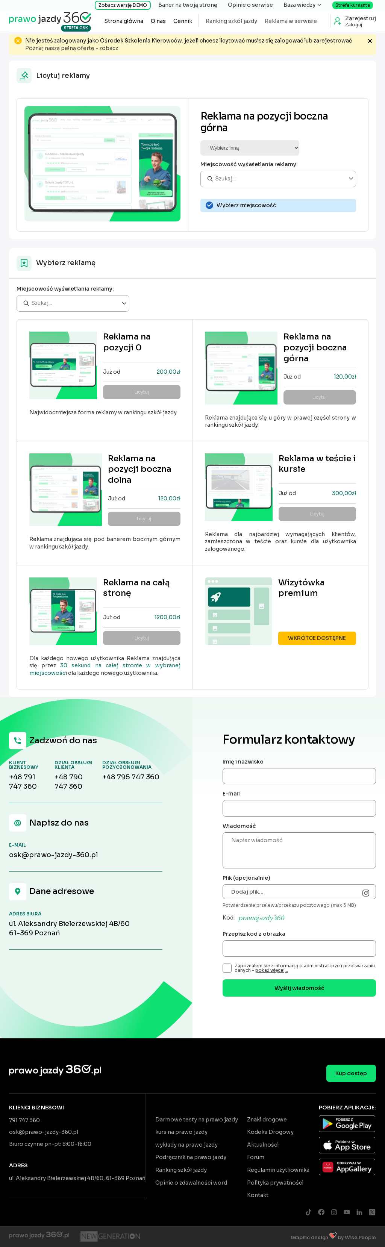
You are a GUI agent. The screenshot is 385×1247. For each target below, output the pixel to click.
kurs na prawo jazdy (181, 1132)
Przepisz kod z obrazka (254, 933)
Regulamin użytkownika (278, 1170)
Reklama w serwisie (291, 21)
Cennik (182, 21)
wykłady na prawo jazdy (186, 1144)
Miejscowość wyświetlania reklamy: (249, 164)
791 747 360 (24, 1120)
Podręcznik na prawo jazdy (190, 1157)
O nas (158, 21)
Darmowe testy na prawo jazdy (196, 1119)
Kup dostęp (351, 1073)
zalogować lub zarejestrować (313, 40)
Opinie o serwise (250, 5)
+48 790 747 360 (69, 782)
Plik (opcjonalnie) (246, 877)
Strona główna (123, 21)
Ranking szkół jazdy (231, 21)
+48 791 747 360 (23, 782)
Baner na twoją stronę (187, 5)
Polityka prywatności (275, 1182)
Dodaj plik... (247, 891)
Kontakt (257, 1195)
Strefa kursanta (352, 5)
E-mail (231, 793)
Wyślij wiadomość (299, 988)
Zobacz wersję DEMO (123, 5)
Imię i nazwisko (243, 761)
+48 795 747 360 (130, 777)
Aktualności (263, 1144)
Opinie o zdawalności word (191, 1182)
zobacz (108, 48)
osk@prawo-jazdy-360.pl (53, 855)
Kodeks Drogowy (270, 1132)
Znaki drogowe (267, 1119)
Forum (255, 1157)
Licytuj (142, 392)
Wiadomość (239, 826)
